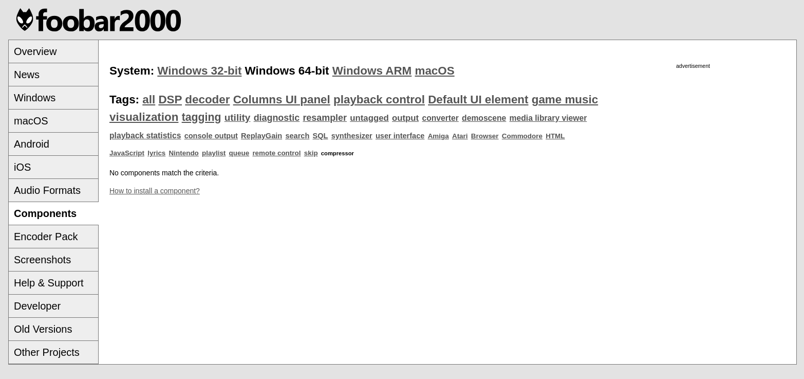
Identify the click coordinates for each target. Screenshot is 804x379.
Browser (485, 136)
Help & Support (49, 282)
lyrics (156, 153)
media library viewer (548, 118)
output (405, 118)
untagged (369, 118)
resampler (325, 118)
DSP (170, 99)
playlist (214, 153)
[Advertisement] (693, 142)
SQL (320, 136)
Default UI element (478, 99)
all (148, 99)
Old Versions (43, 329)
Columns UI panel (281, 99)
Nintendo (184, 153)
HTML (555, 136)
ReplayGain (261, 136)
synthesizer (351, 136)
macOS (31, 121)
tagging (201, 117)
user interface (400, 136)
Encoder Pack (46, 236)
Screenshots (42, 259)
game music (565, 99)
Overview (35, 51)
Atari (460, 136)
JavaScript (126, 153)
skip (311, 153)
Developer (37, 306)
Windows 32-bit (199, 70)
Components (45, 213)
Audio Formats (47, 190)
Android (31, 144)
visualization (143, 117)
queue (239, 153)
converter (440, 118)
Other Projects (47, 352)
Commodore (522, 136)
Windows (34, 97)
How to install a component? (154, 191)
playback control (379, 99)
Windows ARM (372, 70)
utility (238, 117)
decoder (207, 99)
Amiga (438, 136)
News (27, 74)
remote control (276, 153)
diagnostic (277, 118)
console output (211, 136)
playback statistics (145, 135)
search (297, 136)
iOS (22, 167)
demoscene (484, 118)
